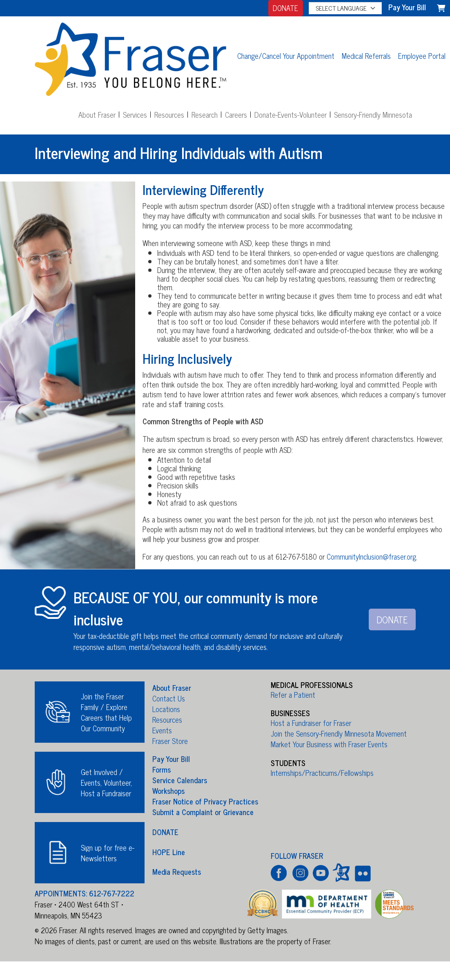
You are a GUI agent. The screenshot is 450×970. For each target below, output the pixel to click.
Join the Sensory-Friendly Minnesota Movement (339, 733)
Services (135, 114)
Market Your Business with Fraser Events (329, 744)
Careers (236, 114)
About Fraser (97, 114)
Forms (161, 769)
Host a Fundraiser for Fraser (311, 723)
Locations (166, 709)
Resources (169, 114)
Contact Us (168, 698)
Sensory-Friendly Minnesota (373, 114)
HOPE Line (168, 851)
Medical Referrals (366, 55)
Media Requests (176, 871)
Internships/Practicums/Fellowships (322, 772)
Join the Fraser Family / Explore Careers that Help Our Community (106, 712)
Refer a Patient (293, 694)
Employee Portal (422, 55)
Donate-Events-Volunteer (290, 114)
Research (205, 114)
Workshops (168, 790)
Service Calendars (179, 780)
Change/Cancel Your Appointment (285, 55)
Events (162, 730)
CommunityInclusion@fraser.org (371, 556)
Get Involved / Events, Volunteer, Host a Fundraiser (106, 782)
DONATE (285, 8)
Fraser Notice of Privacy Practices (205, 801)
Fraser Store (170, 741)
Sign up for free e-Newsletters (107, 852)
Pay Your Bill (171, 759)
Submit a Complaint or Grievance (203, 812)
